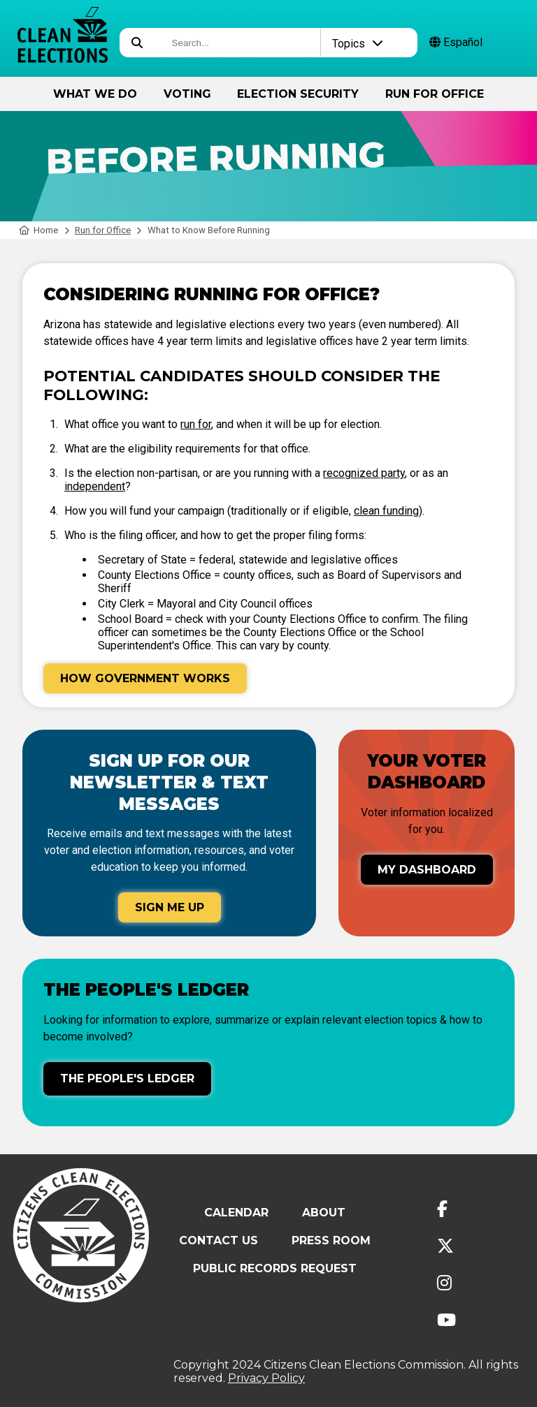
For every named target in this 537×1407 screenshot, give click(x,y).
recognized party (364, 473)
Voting (187, 94)
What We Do (95, 94)
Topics (357, 43)
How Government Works (145, 678)
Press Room (331, 1240)
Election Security (298, 94)
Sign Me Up (169, 907)
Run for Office (434, 94)
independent (94, 486)
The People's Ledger (127, 1078)
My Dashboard (427, 869)
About (323, 1212)
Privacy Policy (266, 1378)
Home (39, 230)
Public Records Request (275, 1268)
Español (455, 42)
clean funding (386, 510)
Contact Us (218, 1240)
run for (195, 424)
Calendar (236, 1212)
